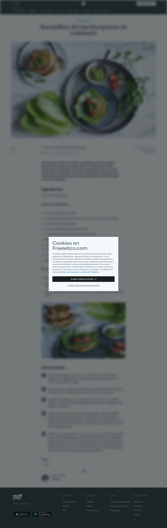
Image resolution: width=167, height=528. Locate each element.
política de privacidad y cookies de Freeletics (79, 272)
